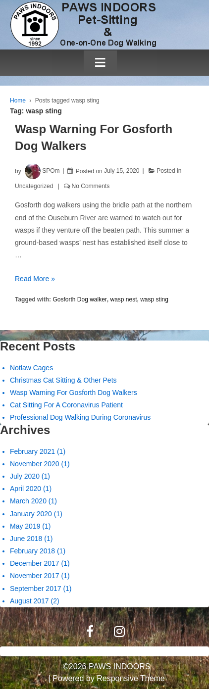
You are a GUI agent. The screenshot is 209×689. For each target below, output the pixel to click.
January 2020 (31, 514)
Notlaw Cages (31, 368)
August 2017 (29, 601)
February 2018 (32, 551)
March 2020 (28, 501)
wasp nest (123, 299)
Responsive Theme (131, 678)
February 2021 (32, 451)
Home (18, 100)
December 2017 (34, 563)
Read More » (35, 279)
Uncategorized (34, 186)
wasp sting (154, 299)
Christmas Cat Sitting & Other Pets (63, 380)
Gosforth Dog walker (79, 299)
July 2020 (25, 476)
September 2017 (35, 588)
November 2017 (34, 576)
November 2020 (34, 464)
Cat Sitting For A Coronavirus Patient (66, 405)
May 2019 (25, 526)
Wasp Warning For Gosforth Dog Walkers (73, 392)
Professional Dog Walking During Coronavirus (80, 417)
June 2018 (26, 538)
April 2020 (25, 488)
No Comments (91, 186)
